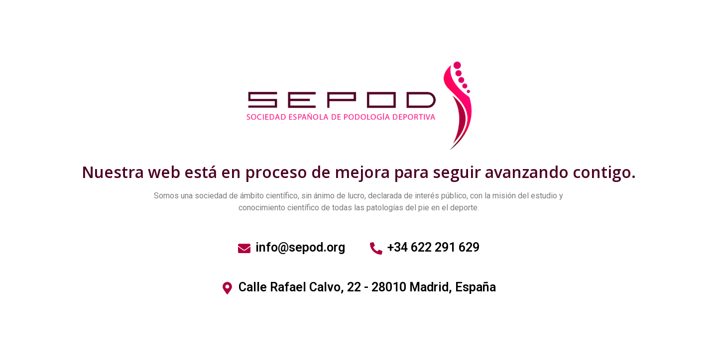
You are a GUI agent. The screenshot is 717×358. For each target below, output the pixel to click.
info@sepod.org (300, 247)
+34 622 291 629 (433, 247)
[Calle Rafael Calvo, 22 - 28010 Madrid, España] (227, 288)
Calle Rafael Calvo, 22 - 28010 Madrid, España (367, 287)
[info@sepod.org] (244, 248)
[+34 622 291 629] (376, 248)
